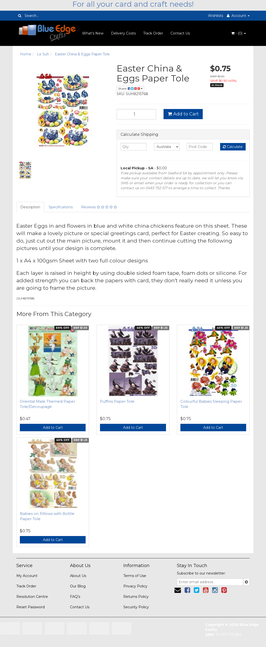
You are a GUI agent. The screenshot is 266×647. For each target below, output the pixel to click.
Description (30, 207)
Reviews (99, 207)
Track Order (153, 33)
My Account (26, 576)
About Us (78, 576)
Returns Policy (136, 596)
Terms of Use (134, 576)
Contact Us (180, 33)
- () (238, 33)
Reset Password (30, 607)
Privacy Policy (135, 586)
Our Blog (78, 586)
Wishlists (215, 15)
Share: (130, 88)
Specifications (61, 207)
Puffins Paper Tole (117, 401)
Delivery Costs (123, 33)
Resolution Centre (32, 596)
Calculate (233, 146)
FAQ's (75, 596)
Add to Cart (183, 114)
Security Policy (136, 607)
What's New (92, 33)
